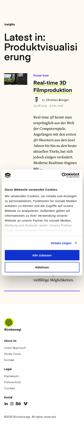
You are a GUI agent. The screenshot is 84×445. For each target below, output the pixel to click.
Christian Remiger (57, 100)
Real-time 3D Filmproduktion (52, 86)
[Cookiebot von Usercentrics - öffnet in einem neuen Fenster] (61, 175)
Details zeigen (61, 243)
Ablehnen (42, 267)
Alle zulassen (42, 255)
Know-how (41, 75)
